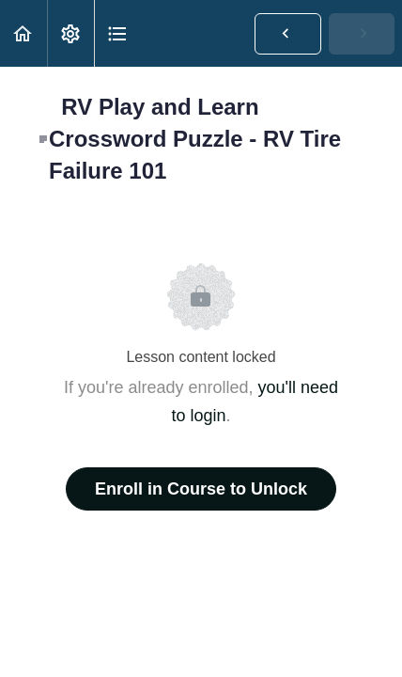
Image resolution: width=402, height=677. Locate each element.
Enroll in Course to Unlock (201, 489)
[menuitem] (70, 33)
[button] (23, 33)
